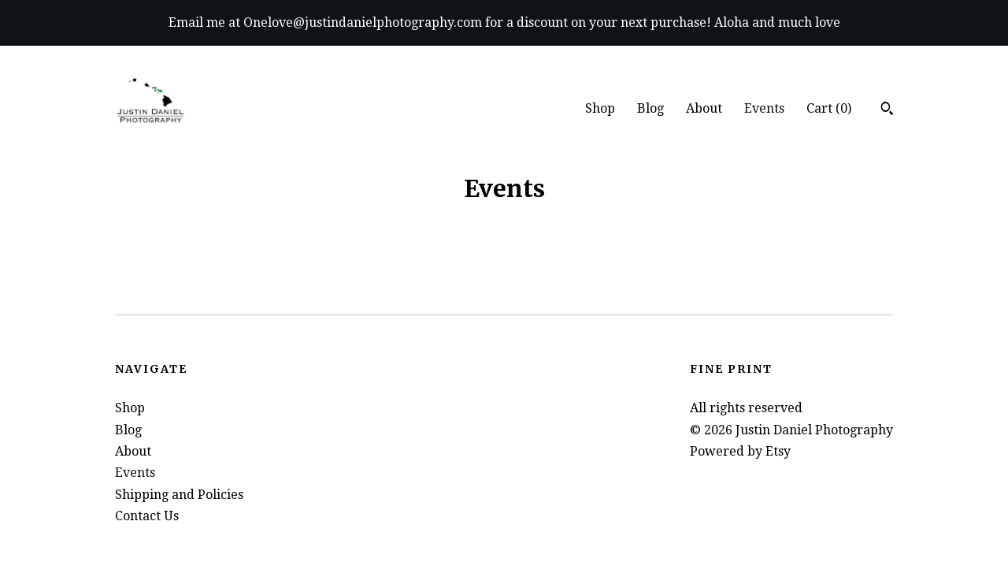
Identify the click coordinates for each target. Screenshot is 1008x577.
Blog (650, 108)
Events (764, 108)
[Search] (887, 110)
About (704, 108)
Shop (600, 108)
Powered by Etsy (740, 451)
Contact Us (147, 515)
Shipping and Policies (179, 494)
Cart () (828, 108)
